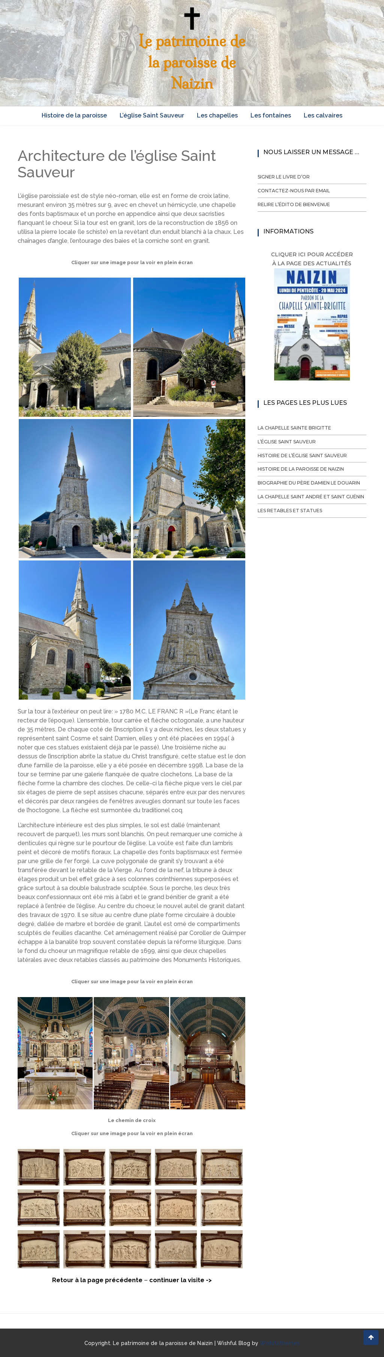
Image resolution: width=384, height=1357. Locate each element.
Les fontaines (270, 115)
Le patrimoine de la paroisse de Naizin (191, 62)
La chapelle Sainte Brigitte (294, 428)
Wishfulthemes (280, 1343)
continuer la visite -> (180, 1280)
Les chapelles (217, 115)
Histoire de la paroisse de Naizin (301, 469)
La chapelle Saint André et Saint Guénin (311, 496)
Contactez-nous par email (294, 190)
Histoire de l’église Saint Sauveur (302, 455)
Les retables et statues (290, 510)
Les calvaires (323, 115)
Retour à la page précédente (97, 1280)
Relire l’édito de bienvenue (294, 204)
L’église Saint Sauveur (152, 115)
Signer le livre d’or (284, 177)
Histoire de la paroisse (74, 115)
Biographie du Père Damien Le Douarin (309, 483)
